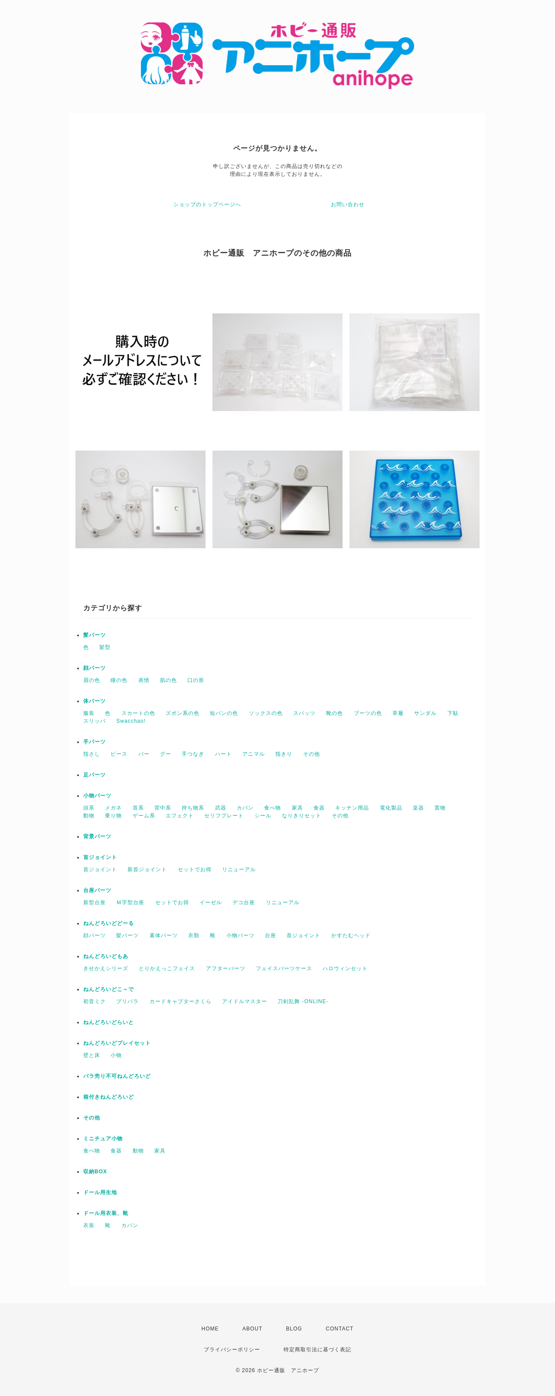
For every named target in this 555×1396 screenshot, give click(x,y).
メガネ (113, 808)
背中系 (162, 808)
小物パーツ (97, 796)
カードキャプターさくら (181, 1001)
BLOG (294, 1329)
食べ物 (272, 808)
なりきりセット (301, 816)
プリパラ (127, 1001)
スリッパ (94, 721)
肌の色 (168, 680)
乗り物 (113, 816)
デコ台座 (243, 902)
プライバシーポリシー (232, 1350)
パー (144, 754)
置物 (440, 808)
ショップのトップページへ (207, 204)
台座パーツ (97, 890)
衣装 (89, 1225)
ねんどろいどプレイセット (117, 1043)
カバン (245, 808)
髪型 (105, 647)
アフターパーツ (225, 968)
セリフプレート (224, 816)
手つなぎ (193, 754)
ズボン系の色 (182, 713)
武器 (220, 808)
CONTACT (339, 1329)
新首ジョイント (147, 869)
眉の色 (91, 680)
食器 (319, 808)
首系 (138, 808)
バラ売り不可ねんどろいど (117, 1076)
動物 (89, 816)
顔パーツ (94, 668)
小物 (116, 1055)
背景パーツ (97, 836)
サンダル (425, 713)
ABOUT (252, 1329)
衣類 (193, 935)
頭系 (89, 808)
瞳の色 (119, 680)
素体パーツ (164, 935)
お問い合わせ (348, 204)
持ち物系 (193, 808)
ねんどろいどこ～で (108, 989)
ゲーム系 (144, 816)
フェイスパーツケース (284, 968)
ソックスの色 (266, 713)
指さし (91, 754)
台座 (270, 935)
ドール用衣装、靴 (105, 1213)
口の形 (195, 680)
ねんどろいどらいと (108, 1022)
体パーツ (94, 701)
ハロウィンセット (345, 968)
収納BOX (95, 1172)
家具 (297, 808)
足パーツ (94, 775)
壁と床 (91, 1055)
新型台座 (94, 902)
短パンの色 (224, 713)
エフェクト (180, 816)
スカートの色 (138, 713)
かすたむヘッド (351, 935)
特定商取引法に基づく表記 (317, 1350)
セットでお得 (195, 869)
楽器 (418, 808)
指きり (283, 754)
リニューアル (239, 869)
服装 (89, 713)
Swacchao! (131, 721)
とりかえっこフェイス (167, 968)
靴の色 (334, 713)
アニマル (253, 754)
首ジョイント (100, 857)
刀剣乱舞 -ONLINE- (303, 1001)
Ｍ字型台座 (130, 902)
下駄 (453, 713)
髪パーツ (94, 635)
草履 (398, 713)
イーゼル (210, 902)
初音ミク (94, 1001)
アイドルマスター (244, 1001)
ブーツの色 (368, 713)
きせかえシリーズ (105, 968)
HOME (210, 1329)
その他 (311, 754)
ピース (119, 754)
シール (263, 816)
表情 (144, 680)
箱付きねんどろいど (108, 1097)
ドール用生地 (100, 1192)
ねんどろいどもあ (105, 956)
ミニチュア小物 (103, 1139)
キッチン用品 (352, 808)
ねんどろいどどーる (108, 923)
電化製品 (391, 808)
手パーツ (94, 742)
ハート (223, 754)
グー (165, 754)
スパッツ (304, 713)
